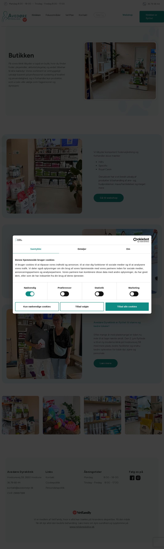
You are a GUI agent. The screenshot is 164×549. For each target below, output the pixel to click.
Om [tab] (128, 249)
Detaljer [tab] (82, 249)
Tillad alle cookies (127, 306)
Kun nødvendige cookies (37, 306)
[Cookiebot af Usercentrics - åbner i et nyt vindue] (135, 240)
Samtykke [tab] (35, 249)
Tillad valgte (82, 306)
